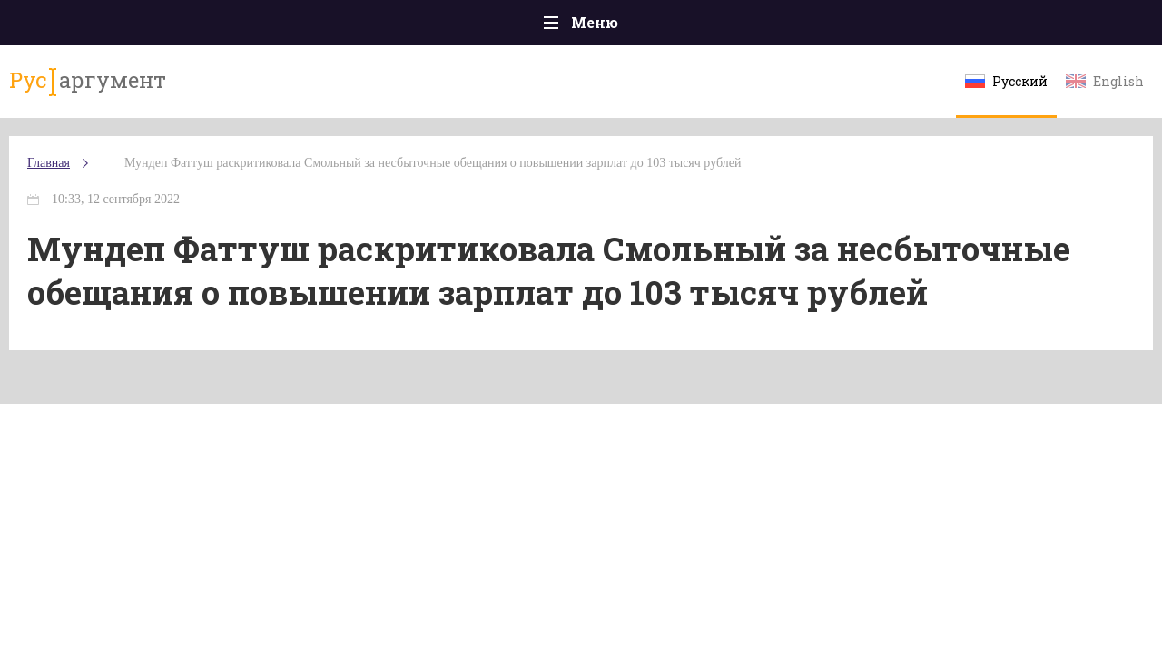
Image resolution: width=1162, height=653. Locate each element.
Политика (317, 26)
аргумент (114, 89)
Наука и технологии (734, 36)
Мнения (1080, 26)
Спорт (621, 26)
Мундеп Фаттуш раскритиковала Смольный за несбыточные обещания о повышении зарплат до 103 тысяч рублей (372, 199)
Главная (82, 26)
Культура (860, 26)
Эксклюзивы (972, 26)
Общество (420, 26)
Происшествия (196, 26)
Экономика (527, 26)
